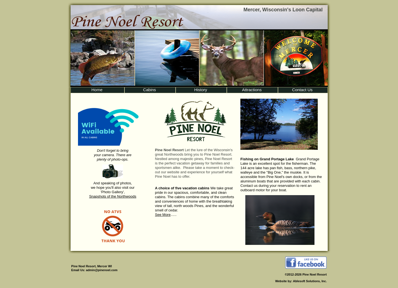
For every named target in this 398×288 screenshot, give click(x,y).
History (200, 89)
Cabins (149, 89)
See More (162, 215)
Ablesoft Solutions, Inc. (310, 281)
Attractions (252, 89)
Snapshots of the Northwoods (112, 196)
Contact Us (302, 89)
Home (96, 89)
